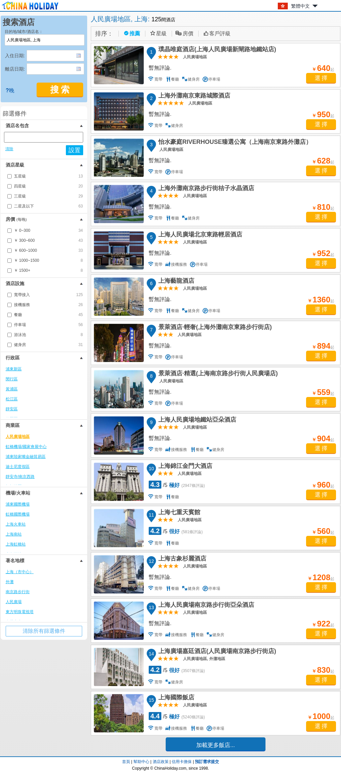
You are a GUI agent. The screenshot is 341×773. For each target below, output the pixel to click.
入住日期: (15, 55)
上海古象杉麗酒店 (181, 559)
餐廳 (48, 315)
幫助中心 (141, 761)
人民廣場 (14, 601)
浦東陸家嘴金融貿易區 (26, 456)
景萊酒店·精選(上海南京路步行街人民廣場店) (217, 374)
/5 (177, 485)
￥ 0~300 (48, 230)
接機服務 (48, 305)
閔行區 (12, 379)
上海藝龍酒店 (175, 281)
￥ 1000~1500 (48, 260)
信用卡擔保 (182, 761)
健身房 (48, 345)
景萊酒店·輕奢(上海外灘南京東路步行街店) (214, 328)
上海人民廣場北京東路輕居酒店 (199, 235)
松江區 (12, 399)
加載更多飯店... (215, 745)
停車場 (48, 325)
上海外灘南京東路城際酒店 (193, 96)
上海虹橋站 (16, 544)
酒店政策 (161, 761)
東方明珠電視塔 (20, 611)
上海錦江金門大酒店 (184, 467)
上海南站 (14, 534)
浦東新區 (14, 369)
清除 (9, 149)
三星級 (48, 196)
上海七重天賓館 (178, 513)
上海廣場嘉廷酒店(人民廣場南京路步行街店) (216, 652)
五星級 (48, 176)
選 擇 (321, 78)
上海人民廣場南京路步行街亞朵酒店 (205, 605)
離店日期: (15, 69)
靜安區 (12, 409)
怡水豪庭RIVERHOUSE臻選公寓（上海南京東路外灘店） (234, 143)
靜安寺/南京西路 (20, 476)
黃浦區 (12, 389)
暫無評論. (160, 68)
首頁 (126, 761)
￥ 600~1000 (48, 250)
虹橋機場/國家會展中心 (26, 446)
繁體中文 (300, 6)
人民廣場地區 (18, 436)
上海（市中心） (20, 572)
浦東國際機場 (18, 504)
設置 (75, 150)
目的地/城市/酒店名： (24, 31)
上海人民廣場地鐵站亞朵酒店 (196, 420)
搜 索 (60, 90)
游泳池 (48, 335)
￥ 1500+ (48, 270)
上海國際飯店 (175, 698)
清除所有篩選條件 (44, 631)
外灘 (10, 582)
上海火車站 (16, 524)
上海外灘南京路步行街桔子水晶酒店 (205, 189)
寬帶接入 (48, 295)
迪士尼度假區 (18, 466)
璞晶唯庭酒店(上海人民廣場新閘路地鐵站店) (216, 50)
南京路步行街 (18, 591)
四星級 (48, 186)
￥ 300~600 (48, 240)
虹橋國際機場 (18, 514)
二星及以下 (48, 206)
